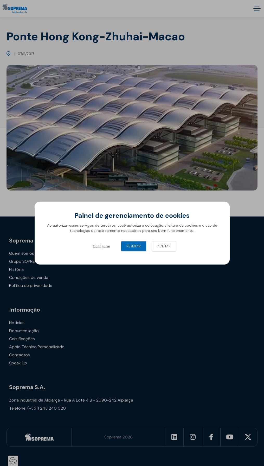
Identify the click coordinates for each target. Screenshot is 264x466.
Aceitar (164, 246)
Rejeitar (133, 246)
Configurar (101, 246)
